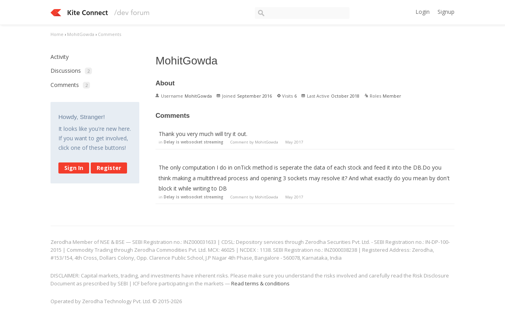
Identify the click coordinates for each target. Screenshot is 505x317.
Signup (446, 11)
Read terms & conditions (260, 283)
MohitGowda (266, 142)
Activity (59, 56)
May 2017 (294, 142)
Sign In (73, 168)
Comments (70, 85)
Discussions (71, 70)
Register (109, 168)
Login (422, 11)
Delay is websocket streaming (193, 142)
